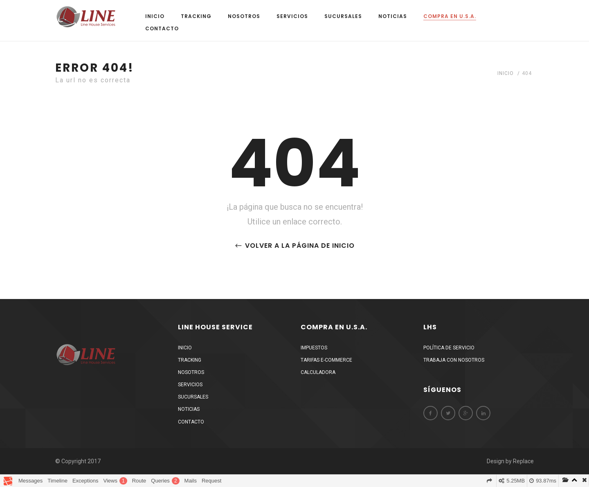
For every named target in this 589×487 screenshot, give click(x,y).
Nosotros (244, 16)
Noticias (392, 16)
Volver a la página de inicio (294, 245)
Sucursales (343, 16)
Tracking (196, 16)
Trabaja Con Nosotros (453, 360)
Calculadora (318, 372)
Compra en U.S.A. (449, 16)
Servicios (292, 16)
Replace (523, 461)
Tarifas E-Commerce (326, 360)
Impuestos (314, 348)
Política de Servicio (448, 348)
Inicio (154, 16)
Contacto (162, 28)
